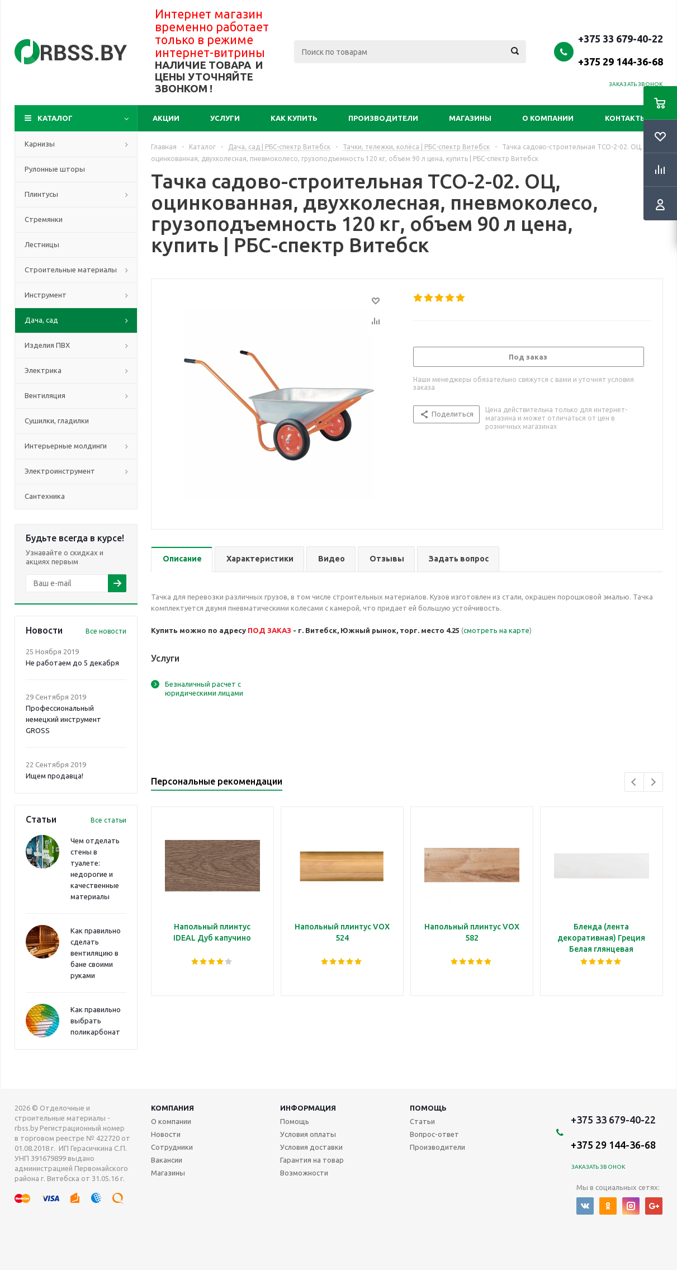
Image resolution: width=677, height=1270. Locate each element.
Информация (308, 1108)
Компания (172, 1108)
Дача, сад (41, 320)
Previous (634, 782)
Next (653, 782)
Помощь (428, 1108)
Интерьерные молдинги (66, 446)
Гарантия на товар (312, 1160)
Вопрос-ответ (434, 1134)
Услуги (225, 118)
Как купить (294, 118)
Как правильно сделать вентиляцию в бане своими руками (95, 953)
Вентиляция (45, 395)
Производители (383, 118)
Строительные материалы (71, 269)
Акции (166, 118)
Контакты (626, 118)
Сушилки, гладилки (57, 420)
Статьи (422, 1121)
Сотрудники (172, 1147)
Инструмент (46, 295)
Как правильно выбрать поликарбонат (95, 1020)
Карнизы (40, 144)
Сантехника (45, 496)
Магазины (470, 118)
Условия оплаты (308, 1134)
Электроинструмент (60, 471)
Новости (166, 1134)
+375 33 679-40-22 (620, 50)
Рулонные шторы (55, 169)
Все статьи (108, 820)
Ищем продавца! (54, 776)
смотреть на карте (496, 630)
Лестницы (42, 244)
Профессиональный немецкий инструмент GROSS (63, 719)
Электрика (43, 370)
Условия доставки (311, 1147)
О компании (548, 118)
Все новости (106, 631)
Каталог (55, 118)
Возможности (304, 1173)
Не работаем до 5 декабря (72, 663)
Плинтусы (41, 194)
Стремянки (44, 219)
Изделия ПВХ (47, 345)
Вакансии (166, 1160)
